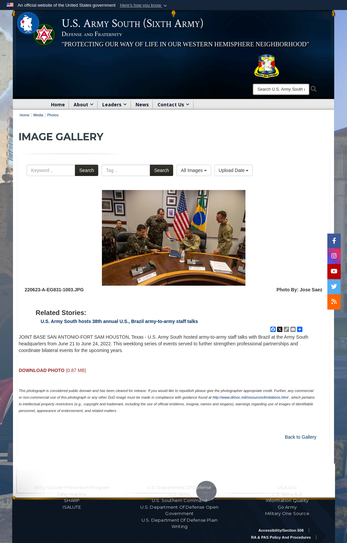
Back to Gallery (300, 437)
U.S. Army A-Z (287, 494)
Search (86, 170)
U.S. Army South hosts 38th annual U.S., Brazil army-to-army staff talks (119, 321)
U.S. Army (179, 494)
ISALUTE (72, 507)
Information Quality (287, 500)
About (84, 104)
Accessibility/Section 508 (281, 530)
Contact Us (173, 104)
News (142, 104)
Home (58, 104)
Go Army (287, 507)
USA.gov (287, 487)
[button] (144, 5)
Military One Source (287, 513)
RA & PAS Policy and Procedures (281, 537)
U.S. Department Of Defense (179, 487)
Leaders (114, 104)
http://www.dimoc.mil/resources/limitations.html (250, 397)
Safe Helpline (72, 494)
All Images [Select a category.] (193, 170)
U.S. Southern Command (179, 500)
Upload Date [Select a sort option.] (234, 170)
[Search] (281, 89)
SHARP (72, 500)
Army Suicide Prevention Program (72, 487)
